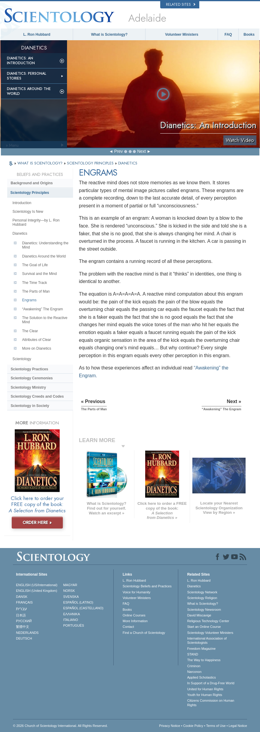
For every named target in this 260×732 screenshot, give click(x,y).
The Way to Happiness (204, 660)
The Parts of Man (36, 291)
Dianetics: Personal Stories (26, 76)
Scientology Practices (29, 369)
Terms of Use (216, 725)
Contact (128, 626)
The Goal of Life (35, 265)
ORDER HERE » (37, 523)
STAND (192, 654)
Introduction (22, 203)
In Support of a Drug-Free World (210, 683)
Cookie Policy (193, 725)
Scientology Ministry (28, 387)
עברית (21, 608)
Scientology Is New (28, 211)
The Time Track (34, 283)
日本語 (21, 615)
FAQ (228, 34)
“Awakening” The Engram (42, 309)
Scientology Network (202, 592)
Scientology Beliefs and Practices (147, 586)
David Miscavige (199, 615)
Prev (118, 151)
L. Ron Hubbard (36, 34)
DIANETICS (127, 163)
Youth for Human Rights (204, 695)
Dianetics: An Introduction (21, 61)
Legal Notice (238, 725)
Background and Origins (32, 183)
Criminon (193, 666)
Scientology (22, 359)
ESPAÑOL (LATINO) (78, 602)
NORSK (69, 590)
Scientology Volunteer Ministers (210, 632)
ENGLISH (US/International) (36, 585)
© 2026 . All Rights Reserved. (60, 725)
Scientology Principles (30, 193)
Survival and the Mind (39, 274)
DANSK (21, 596)
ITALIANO (70, 620)
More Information (135, 621)
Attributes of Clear (36, 340)
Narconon (194, 671)
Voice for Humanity (136, 592)
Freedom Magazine (201, 648)
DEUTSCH (24, 638)
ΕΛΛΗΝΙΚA (71, 614)
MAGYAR (70, 585)
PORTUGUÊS (73, 625)
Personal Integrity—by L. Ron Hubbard (36, 222)
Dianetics (20, 233)
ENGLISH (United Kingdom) (36, 590)
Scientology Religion (202, 598)
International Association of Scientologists (207, 640)
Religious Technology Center (208, 621)
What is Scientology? (109, 34)
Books (249, 34)
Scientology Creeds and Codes (37, 396)
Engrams (29, 300)
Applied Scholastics (201, 677)
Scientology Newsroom (204, 609)
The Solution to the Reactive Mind (45, 320)
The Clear (30, 331)
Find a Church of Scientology (144, 632)
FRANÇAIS (24, 602)
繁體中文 (22, 626)
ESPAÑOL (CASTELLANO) (83, 608)
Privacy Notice (169, 725)
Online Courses (134, 615)
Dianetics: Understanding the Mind (45, 245)
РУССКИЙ (24, 621)
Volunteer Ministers (181, 34)
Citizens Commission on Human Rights (210, 702)
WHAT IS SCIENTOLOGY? (40, 163)
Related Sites (180, 4)
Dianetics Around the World (29, 91)
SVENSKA (71, 596)
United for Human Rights (205, 689)
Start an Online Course (204, 626)
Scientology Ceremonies (32, 378)
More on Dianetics (36, 348)
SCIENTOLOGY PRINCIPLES (91, 163)
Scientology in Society (30, 406)
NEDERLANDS (27, 632)
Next (141, 151)
